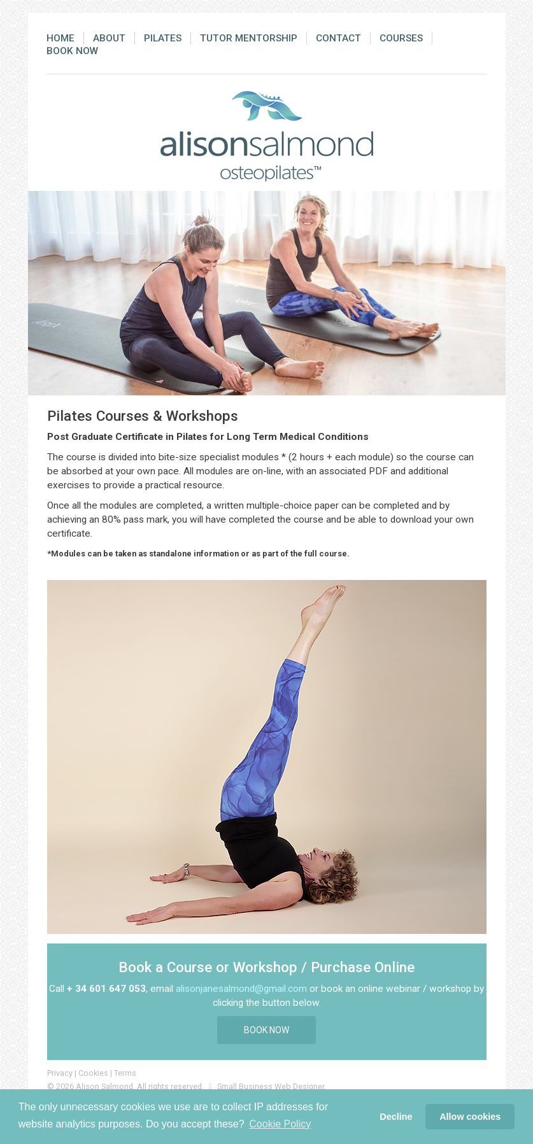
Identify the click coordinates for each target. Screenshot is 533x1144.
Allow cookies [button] (470, 1117)
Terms (125, 1073)
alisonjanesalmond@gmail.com (241, 988)
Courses (401, 38)
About (109, 38)
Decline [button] (396, 1117)
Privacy (60, 1073)
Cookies (93, 1073)
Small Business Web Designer (270, 1086)
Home (60, 38)
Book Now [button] (266, 1030)
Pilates (162, 38)
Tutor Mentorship (248, 38)
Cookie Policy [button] (280, 1124)
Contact (338, 38)
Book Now (72, 51)
